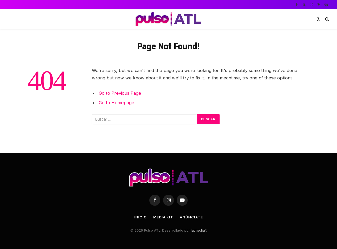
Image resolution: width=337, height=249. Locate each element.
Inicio (140, 217)
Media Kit (163, 217)
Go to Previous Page (120, 93)
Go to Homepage (116, 102)
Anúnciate (191, 217)
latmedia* (198, 230)
